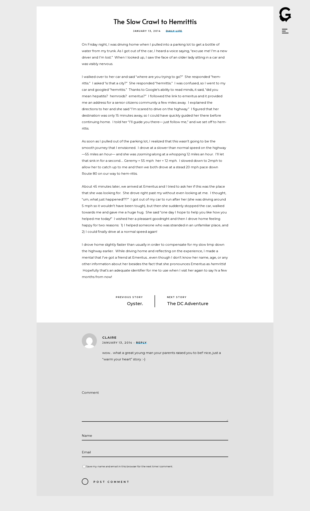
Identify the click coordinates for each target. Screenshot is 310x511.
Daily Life (174, 31)
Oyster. (135, 303)
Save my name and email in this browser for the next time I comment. (129, 466)
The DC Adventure (187, 303)
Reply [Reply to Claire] (141, 342)
